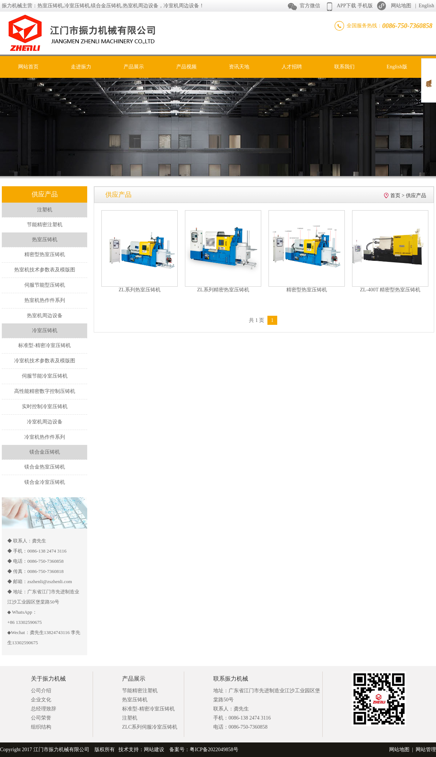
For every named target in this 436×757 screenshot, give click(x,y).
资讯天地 (239, 66)
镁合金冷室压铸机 (44, 482)
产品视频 (186, 66)
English (426, 5)
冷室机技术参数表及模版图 (44, 360)
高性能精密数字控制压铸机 (44, 391)
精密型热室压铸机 (44, 254)
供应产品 (416, 195)
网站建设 (154, 749)
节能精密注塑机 (44, 224)
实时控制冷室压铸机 (45, 406)
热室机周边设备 (44, 315)
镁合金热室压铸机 (44, 467)
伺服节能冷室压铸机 (45, 376)
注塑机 (129, 718)
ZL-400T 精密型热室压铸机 (390, 289)
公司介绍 (41, 690)
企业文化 (41, 699)
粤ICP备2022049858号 (214, 749)
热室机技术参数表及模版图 (44, 269)
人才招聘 (292, 66)
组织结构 (41, 727)
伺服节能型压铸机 (44, 285)
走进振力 (81, 66)
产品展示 (134, 66)
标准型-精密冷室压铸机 (44, 345)
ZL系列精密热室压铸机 (223, 289)
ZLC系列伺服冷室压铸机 (149, 727)
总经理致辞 (43, 709)
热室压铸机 (135, 699)
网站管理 (426, 749)
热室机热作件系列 (44, 300)
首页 (395, 195)
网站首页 (28, 66)
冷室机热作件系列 (44, 437)
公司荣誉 (41, 718)
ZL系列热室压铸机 (139, 289)
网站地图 (401, 5)
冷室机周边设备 (44, 422)
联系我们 (344, 66)
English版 (397, 66)
